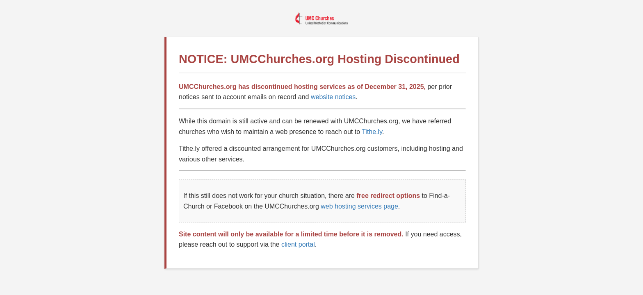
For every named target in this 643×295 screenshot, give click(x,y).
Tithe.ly (372, 131)
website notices (333, 96)
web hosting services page (359, 206)
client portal (298, 244)
